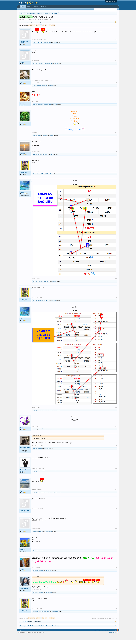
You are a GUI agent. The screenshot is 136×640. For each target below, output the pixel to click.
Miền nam (22, 18)
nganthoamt (35, 617)
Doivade (22, 198)
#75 (116, 514)
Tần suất (92, 18)
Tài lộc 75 (22, 574)
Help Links (43, 6)
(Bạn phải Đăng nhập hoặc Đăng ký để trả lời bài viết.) (104, 623)
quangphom (35, 536)
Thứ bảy (69, 18)
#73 (116, 473)
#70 (116, 412)
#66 (116, 157)
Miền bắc (28, 18)
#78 (116, 573)
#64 (116, 107)
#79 (116, 595)
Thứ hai (44, 18)
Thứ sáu (64, 18)
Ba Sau (22, 109)
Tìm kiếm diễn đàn (23, 8)
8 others (55, 110)
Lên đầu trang (112, 635)
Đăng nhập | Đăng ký (111, 1)
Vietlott (40, 18)
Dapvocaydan (24, 496)
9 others (51, 91)
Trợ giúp (101, 635)
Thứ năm (58, 18)
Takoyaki (40, 179)
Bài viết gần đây (33, 8)
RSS (117, 635)
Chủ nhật (74, 18)
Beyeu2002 (23, 555)
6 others (56, 69)
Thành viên (35, 6)
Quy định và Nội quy (113, 637)
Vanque (22, 68)
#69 (116, 303)
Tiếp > (53, 31)
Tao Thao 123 (47, 306)
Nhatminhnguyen (25, 453)
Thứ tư (53, 18)
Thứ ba (49, 18)
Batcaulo (22, 158)
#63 (116, 88)
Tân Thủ (35, 91)
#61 (116, 45)
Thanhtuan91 (41, 69)
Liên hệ (96, 635)
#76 (116, 534)
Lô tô (97, 18)
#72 (116, 451)
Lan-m (39, 434)
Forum (22, 6)
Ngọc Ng (40, 48)
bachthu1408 (23, 178)
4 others (54, 306)
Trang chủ (106, 635)
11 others (53, 434)
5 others (55, 48)
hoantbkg (22, 535)
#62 (116, 66)
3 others (54, 287)
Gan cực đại (86, 18)
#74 (116, 495)
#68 (116, 284)
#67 (116, 176)
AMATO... (35, 48)
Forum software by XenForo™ (31, 637)
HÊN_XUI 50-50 (45, 434)
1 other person (54, 497)
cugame (22, 87)
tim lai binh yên (24, 516)
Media (28, 6)
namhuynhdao (47, 110)
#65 (116, 138)
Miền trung (34, 18)
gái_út (46, 24)
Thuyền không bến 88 (24, 47)
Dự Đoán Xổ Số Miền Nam (33, 24)
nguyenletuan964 (47, 48)
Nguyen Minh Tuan (24, 476)
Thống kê (80, 18)
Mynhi (21, 433)
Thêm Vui (22, 128)
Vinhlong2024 (24, 594)
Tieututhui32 (45, 160)
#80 (116, 614)
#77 (116, 553)
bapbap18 (44, 91)
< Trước (31, 31)
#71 (116, 431)
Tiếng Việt (20, 635)
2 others (53, 476)
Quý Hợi (35, 140)
